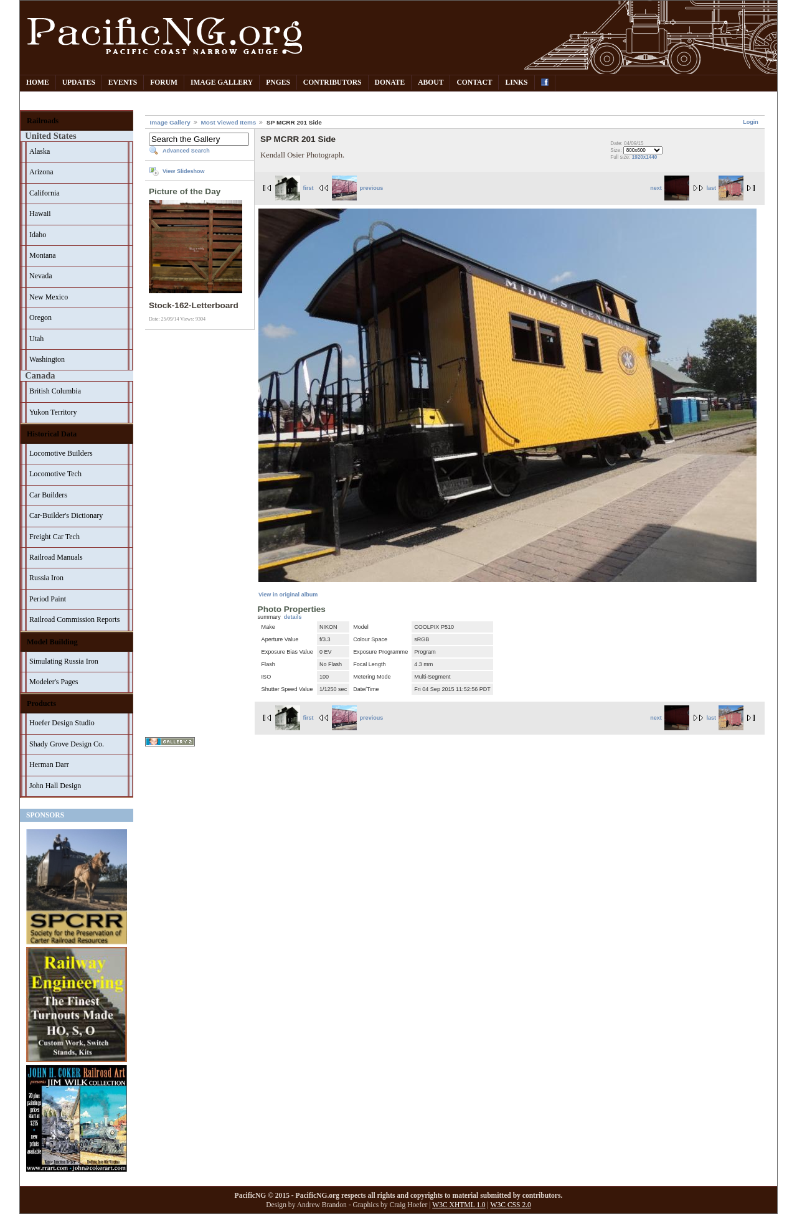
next (669, 188)
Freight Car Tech (54, 536)
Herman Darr (49, 764)
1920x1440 (645, 157)
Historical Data (52, 434)
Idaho (37, 234)
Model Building (52, 642)
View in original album (288, 594)
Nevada (40, 275)
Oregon (40, 317)
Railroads (43, 120)
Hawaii (40, 213)
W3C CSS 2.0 (511, 1205)
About (430, 82)
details (293, 617)
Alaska (39, 151)
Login (750, 122)
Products (41, 703)
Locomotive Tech (55, 473)
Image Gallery (222, 82)
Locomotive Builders (61, 453)
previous (357, 188)
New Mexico (48, 297)
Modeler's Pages (53, 681)
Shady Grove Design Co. (66, 744)
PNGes (278, 82)
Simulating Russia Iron (63, 661)
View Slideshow (184, 171)
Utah (36, 338)
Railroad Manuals (56, 557)
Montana (42, 255)
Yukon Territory (53, 412)
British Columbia (55, 391)
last (724, 188)
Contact (474, 82)
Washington (47, 359)
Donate (390, 82)
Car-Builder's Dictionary (66, 515)
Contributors (332, 82)
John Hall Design (55, 785)
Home (37, 82)
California (44, 193)
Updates (78, 82)
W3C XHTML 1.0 (458, 1205)
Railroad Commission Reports (74, 619)
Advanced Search (186, 151)
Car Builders (48, 495)
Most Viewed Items (229, 122)
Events (122, 82)
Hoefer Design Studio (62, 722)
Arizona (41, 171)
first (294, 188)
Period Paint (47, 599)
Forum (163, 82)
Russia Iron (46, 577)
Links (516, 82)
